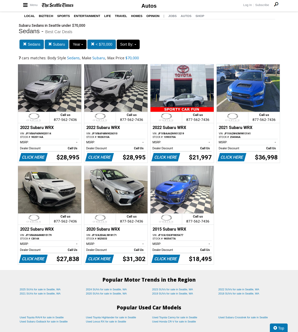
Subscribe (262, 5)
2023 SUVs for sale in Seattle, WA (172, 289)
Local (29, 16)
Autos (149, 6)
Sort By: (128, 44)
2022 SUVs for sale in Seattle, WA (238, 289)
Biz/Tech (46, 16)
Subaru (56, 44)
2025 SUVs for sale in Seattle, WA (40, 289)
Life (107, 16)
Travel (121, 16)
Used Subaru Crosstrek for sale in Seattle (243, 317)
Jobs (172, 16)
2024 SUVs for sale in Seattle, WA (106, 289)
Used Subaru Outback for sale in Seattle (44, 321)
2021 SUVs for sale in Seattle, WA (40, 293)
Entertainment (87, 16)
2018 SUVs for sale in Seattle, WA (238, 293)
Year (78, 44)
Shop (199, 16)
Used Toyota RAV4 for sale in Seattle (42, 317)
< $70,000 (101, 44)
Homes (136, 16)
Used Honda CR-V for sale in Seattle (174, 321)
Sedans (31, 44)
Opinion (152, 16)
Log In (247, 5)
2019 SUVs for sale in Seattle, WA (172, 293)
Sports (63, 16)
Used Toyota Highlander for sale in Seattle (111, 317)
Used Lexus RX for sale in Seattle (106, 321)
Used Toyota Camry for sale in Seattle (174, 317)
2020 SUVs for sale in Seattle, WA (106, 293)
